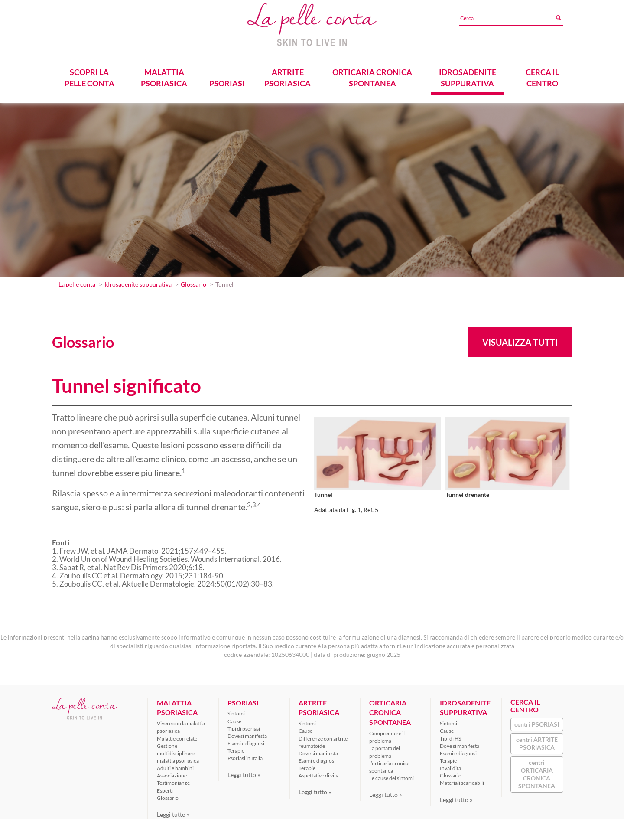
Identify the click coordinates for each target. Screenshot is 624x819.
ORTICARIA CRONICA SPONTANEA (372, 75)
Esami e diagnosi (246, 740)
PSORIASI (227, 80)
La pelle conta (76, 281)
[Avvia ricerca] (558, 18)
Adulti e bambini (175, 765)
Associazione (172, 773)
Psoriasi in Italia (245, 755)
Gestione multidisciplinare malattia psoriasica (178, 750)
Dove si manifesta (247, 733)
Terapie (236, 748)
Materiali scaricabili (462, 780)
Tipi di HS (450, 735)
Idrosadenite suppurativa (138, 281)
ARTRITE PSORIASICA (287, 75)
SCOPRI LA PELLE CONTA (89, 75)
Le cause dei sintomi (391, 775)
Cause (234, 718)
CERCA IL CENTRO (542, 75)
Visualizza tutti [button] (520, 339)
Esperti (165, 787)
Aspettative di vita (318, 773)
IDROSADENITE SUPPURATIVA (467, 75)
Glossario (193, 281)
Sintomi (236, 711)
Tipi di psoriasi (244, 725)
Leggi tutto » (173, 811)
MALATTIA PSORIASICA (164, 75)
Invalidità (450, 765)
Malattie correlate (177, 735)
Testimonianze (173, 780)
